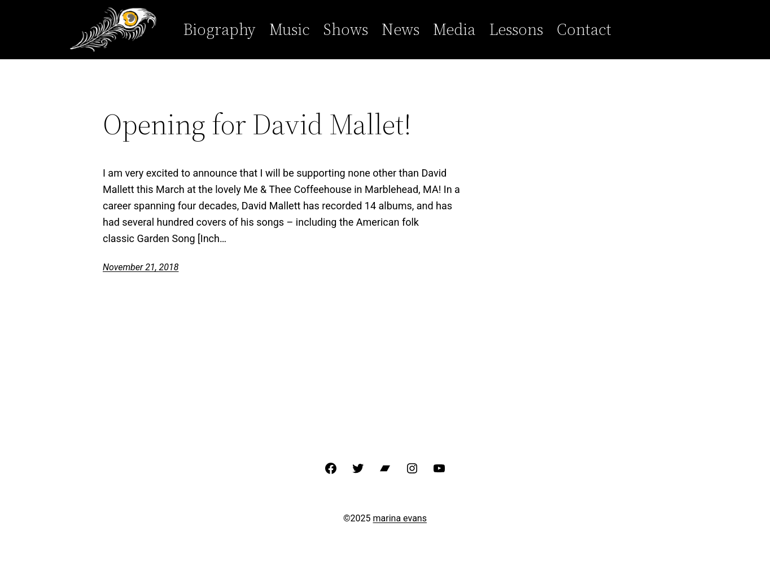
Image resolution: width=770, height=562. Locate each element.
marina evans (400, 518)
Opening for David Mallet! (257, 124)
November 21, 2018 (140, 267)
